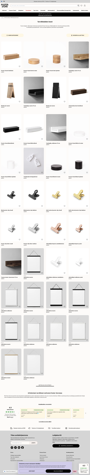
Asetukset (32, 471)
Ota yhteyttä (69, 457)
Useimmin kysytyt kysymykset (73, 458)
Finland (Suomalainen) (11, 471)
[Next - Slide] (86, 413)
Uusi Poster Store (44, 457)
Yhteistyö (42, 458)
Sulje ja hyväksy (58, 471)
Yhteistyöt (42, 460)
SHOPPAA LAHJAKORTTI (66, 446)
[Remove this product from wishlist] (19, 66)
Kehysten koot (15, 17)
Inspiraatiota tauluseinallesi (16, 460)
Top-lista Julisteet (14, 457)
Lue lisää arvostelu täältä (45, 421)
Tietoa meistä (43, 455)
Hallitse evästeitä (70, 460)
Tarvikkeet (8, 17)
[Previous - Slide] (18, 413)
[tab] (81, 5)
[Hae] (78, 5)
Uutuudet (12, 458)
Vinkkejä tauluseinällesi (15, 455)
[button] (84, 469)
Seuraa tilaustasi (70, 455)
